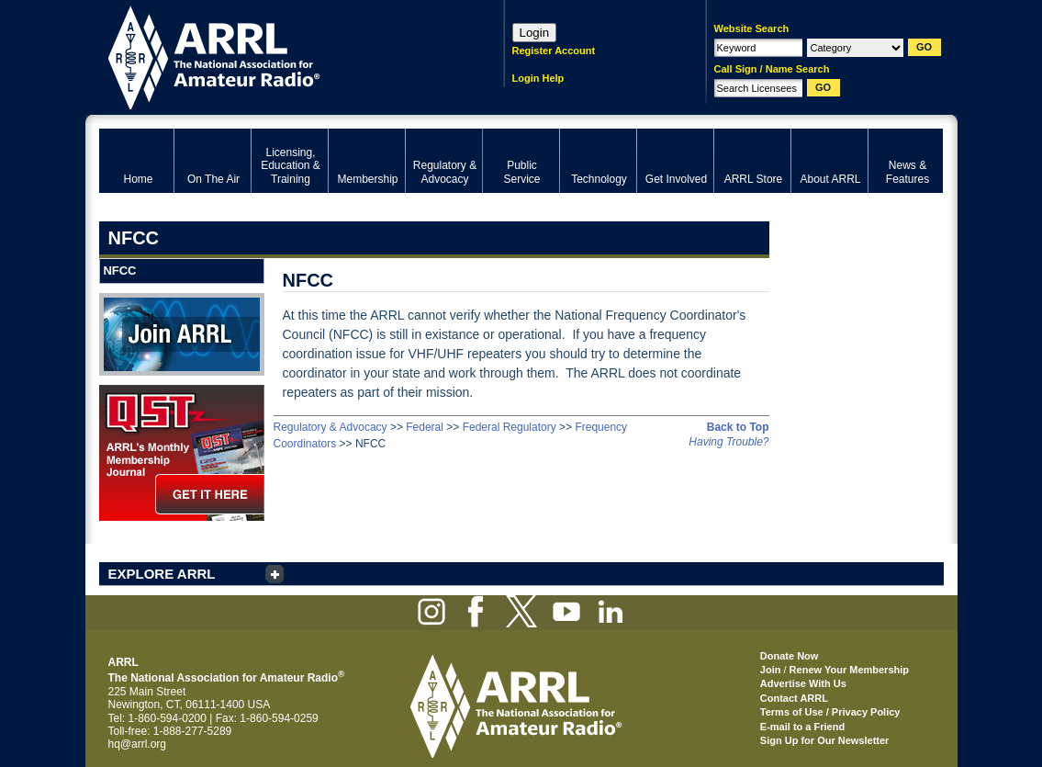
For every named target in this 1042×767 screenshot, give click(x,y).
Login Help (538, 78)
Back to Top (738, 427)
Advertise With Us (803, 683)
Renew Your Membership (849, 669)
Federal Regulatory (509, 427)
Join (770, 669)
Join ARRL (181, 334)
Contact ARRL (794, 698)
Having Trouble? (728, 441)
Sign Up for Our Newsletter (825, 740)
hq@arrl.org (137, 744)
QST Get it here (181, 453)
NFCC (119, 270)
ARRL (277, 55)
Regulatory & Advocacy (330, 427)
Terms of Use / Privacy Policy (830, 711)
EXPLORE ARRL (162, 573)
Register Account (554, 50)
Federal (424, 427)
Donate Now (789, 655)
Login (535, 32)
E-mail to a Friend (802, 726)
